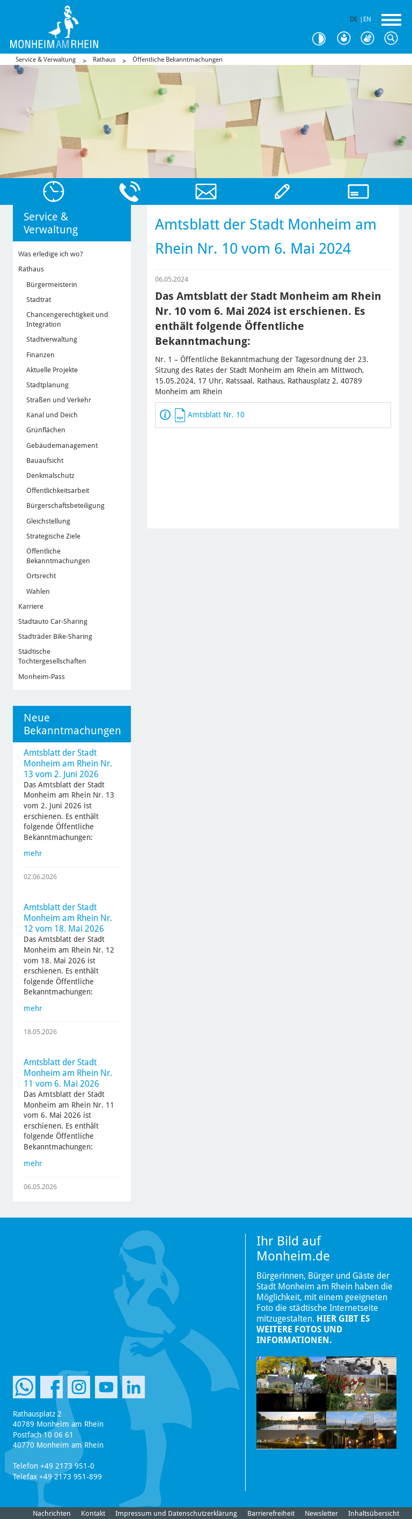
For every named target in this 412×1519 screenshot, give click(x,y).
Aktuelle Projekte (52, 370)
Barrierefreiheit (271, 1513)
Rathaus (104, 59)
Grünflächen (45, 430)
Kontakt (93, 1513)
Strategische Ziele (53, 536)
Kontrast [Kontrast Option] (323, 39)
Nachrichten (52, 1513)
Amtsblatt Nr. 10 (216, 414)
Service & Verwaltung (46, 59)
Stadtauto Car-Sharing (52, 621)
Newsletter (321, 1513)
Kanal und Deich (52, 415)
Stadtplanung (47, 385)
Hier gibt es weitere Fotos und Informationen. (313, 1329)
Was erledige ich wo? (50, 254)
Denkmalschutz (50, 475)
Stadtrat (38, 300)
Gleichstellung (48, 521)
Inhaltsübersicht (373, 1513)
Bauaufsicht (44, 460)
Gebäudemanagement (62, 445)
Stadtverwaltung (51, 339)
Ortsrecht (41, 576)
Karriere (30, 606)
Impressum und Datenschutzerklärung (176, 1513)
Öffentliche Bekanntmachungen (178, 59)
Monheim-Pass (41, 677)
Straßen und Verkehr (58, 400)
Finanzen (40, 355)
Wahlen (38, 591)
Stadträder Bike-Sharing (55, 636)
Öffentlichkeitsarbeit (57, 490)
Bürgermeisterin (51, 285)
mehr (33, 853)
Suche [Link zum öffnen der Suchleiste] (393, 38)
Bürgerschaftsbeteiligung (65, 506)
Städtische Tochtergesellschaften (52, 656)
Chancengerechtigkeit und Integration (67, 319)
